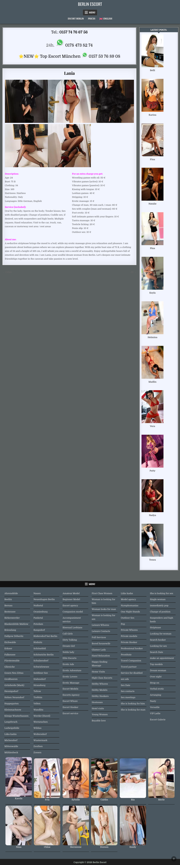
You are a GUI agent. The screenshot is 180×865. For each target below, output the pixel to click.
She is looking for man (133, 709)
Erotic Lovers (70, 676)
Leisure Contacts (101, 631)
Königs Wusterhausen (16, 716)
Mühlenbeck (11, 752)
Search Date (156, 652)
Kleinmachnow (12, 709)
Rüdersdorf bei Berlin (45, 636)
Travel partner (129, 666)
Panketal (38, 617)
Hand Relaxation (101, 655)
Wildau (37, 728)
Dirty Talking (70, 639)
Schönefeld (40, 648)
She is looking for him (133, 703)
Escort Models (70, 688)
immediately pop (159, 605)
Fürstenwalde (12, 660)
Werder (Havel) (42, 716)
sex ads (125, 679)
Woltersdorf (40, 734)
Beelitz (8, 599)
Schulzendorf (41, 660)
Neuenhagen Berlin (44, 599)
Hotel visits (98, 708)
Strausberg (40, 685)
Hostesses (97, 702)
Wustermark (40, 740)
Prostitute (126, 654)
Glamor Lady (99, 649)
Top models (156, 664)
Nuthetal (38, 605)
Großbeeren (11, 679)
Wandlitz (38, 709)
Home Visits (98, 671)
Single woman (158, 599)
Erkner (8, 648)
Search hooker (158, 639)
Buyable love (99, 720)
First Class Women (102, 593)
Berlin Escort (90, 4)
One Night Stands (130, 611)
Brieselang (10, 630)
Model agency (128, 599)
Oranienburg (41, 611)
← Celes (7, 272)
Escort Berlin (76, 18)
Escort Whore (70, 701)
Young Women (100, 714)
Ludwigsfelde (11, 728)
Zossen (37, 752)
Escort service (70, 713)
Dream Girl (69, 646)
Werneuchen (41, 722)
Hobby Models (99, 690)
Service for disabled (132, 673)
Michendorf (10, 740)
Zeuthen (38, 746)
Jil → (133, 272)
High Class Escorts (102, 678)
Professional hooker (132, 648)
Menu (92, 12)
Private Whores (129, 630)
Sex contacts (127, 691)
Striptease (155, 627)
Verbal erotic (157, 688)
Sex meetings (128, 697)
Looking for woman (160, 633)
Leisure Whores (100, 625)
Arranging (155, 695)
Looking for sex (158, 646)
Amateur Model (71, 593)
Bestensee (9, 611)
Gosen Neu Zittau (13, 673)
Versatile (155, 707)
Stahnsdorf (40, 679)
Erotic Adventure (72, 670)
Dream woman (158, 670)
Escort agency (70, 605)
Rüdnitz (38, 642)
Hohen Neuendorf (14, 697)
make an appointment (162, 658)
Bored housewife (101, 643)
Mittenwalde (11, 746)
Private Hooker (129, 642)
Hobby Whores (100, 683)
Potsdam (38, 624)
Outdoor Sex (127, 617)
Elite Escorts (69, 658)
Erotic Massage (71, 682)
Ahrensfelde (11, 593)
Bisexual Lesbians (72, 627)
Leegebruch (10, 722)
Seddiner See (41, 673)
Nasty (153, 701)
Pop (123, 624)
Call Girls (68, 633)
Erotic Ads (68, 664)
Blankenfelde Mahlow (16, 624)
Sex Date (125, 685)
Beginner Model (71, 599)
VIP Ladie (155, 713)
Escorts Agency (71, 695)
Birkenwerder (12, 617)
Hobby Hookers (100, 696)
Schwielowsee (41, 666)
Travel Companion (131, 660)
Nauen (37, 593)
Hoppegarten (11, 703)
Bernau (8, 605)
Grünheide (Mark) (14, 685)
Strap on (154, 682)
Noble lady (68, 652)
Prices (91, 18)
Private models (129, 636)
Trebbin (38, 697)
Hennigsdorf (11, 691)
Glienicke (9, 666)
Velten (37, 703)
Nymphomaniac (130, 605)
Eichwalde (10, 642)
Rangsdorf (39, 630)
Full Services (99, 637)
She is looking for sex (161, 593)
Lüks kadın (10, 734)
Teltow (37, 691)
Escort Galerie (158, 719)
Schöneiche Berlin (44, 654)
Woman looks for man (104, 609)
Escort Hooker (70, 707)
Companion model (73, 611)
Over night (156, 676)
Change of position (160, 611)
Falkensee (9, 654)
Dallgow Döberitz (13, 636)
